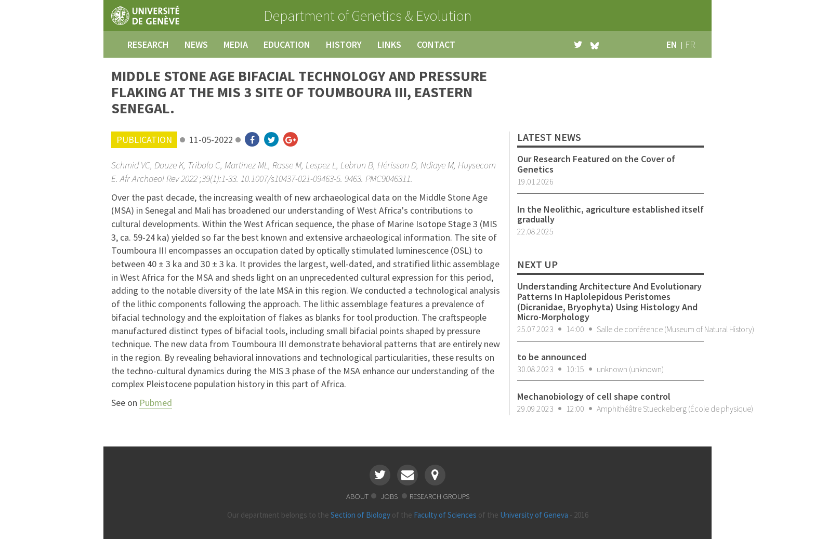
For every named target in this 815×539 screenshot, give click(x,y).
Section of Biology (360, 515)
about (357, 496)
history (344, 44)
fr (690, 44)
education (287, 44)
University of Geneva (534, 515)
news (196, 44)
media (236, 44)
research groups (439, 496)
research (148, 44)
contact (436, 44)
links (389, 44)
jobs (389, 496)
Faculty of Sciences (445, 515)
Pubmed (155, 403)
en (671, 44)
